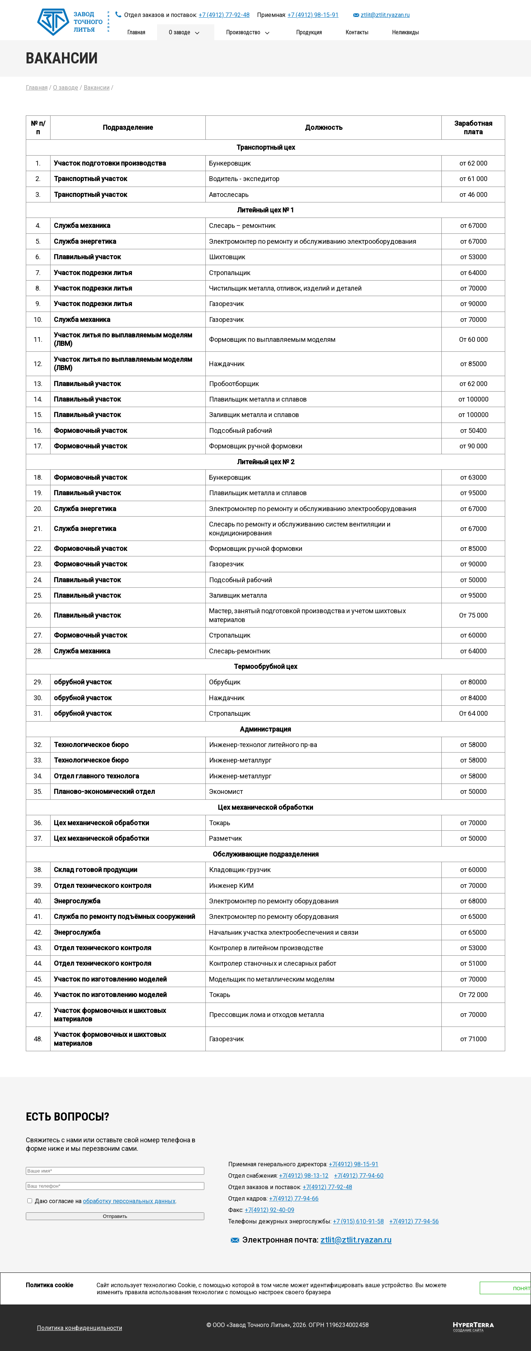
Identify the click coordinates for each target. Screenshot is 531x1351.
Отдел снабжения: (253, 1175)
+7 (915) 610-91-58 (358, 1221)
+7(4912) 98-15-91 (353, 1164)
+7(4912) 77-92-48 (327, 1187)
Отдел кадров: (248, 1198)
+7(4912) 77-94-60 (359, 1175)
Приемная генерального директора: (277, 1164)
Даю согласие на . (102, 1201)
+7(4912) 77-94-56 (414, 1221)
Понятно (458, 1288)
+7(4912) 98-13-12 (304, 1175)
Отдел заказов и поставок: (264, 1187)
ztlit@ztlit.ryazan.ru (385, 14)
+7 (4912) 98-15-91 (313, 14)
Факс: (235, 1209)
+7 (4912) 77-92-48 (224, 14)
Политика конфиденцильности (79, 1327)
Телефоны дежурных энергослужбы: (280, 1221)
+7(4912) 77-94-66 (294, 1198)
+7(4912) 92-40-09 (269, 1209)
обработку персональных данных (129, 1201)
